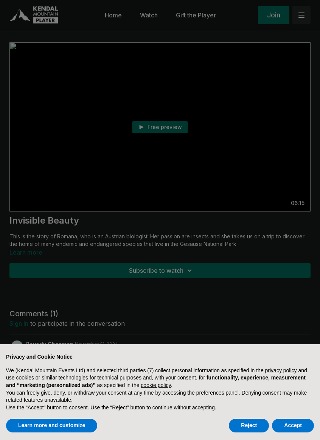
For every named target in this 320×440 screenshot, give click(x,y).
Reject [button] (249, 425)
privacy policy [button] (281, 370)
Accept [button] (293, 425)
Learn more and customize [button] (51, 425)
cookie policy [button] (156, 385)
